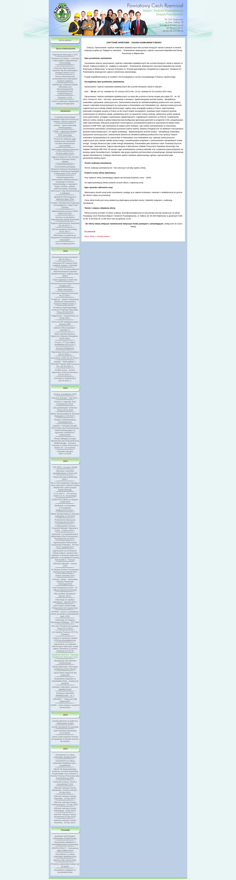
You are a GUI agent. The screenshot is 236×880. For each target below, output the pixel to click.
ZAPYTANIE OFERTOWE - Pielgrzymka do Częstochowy (65, 607)
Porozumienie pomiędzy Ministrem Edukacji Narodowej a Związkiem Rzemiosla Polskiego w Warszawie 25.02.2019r (65, 170)
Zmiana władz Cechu (65, 153)
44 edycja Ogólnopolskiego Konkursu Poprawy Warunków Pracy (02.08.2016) (65, 309)
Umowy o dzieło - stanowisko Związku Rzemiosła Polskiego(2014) (65, 581)
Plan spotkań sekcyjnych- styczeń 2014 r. (65, 595)
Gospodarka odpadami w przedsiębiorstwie (65, 871)
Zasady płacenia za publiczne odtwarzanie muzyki (65, 722)
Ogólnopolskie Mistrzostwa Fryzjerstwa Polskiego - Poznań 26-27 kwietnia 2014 (65, 544)
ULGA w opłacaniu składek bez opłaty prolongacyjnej (64, 102)
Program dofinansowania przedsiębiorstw (65, 421)
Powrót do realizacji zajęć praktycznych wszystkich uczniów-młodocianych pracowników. (65, 142)
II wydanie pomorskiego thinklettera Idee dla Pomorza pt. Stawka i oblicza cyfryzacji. (65, 119)
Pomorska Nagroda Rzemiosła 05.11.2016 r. (65, 294)
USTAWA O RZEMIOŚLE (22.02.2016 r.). (65, 379)
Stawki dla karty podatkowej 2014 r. (65, 478)
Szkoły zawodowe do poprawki (65, 727)
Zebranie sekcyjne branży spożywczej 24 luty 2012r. (65, 815)
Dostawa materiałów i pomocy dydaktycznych (65, 688)
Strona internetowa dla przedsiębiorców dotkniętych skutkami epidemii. (65, 78)
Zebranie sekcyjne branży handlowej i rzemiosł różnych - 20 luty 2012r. (65, 790)
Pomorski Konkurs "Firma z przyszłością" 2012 (65, 783)
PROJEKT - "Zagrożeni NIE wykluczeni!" (65, 700)
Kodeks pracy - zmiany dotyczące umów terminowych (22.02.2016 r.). (65, 372)
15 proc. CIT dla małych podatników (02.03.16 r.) (64, 343)
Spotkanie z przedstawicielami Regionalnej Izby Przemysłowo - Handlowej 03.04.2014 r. (65, 536)
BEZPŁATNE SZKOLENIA (65, 860)
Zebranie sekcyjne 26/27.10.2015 (65, 452)
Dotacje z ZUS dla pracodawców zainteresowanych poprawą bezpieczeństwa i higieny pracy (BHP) (65, 272)
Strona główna (65, 40)
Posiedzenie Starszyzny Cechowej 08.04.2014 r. (65, 521)
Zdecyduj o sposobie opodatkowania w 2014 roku (65, 472)
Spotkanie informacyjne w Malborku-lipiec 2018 (65, 198)
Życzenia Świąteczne (65, 348)
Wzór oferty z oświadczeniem (97, 236)
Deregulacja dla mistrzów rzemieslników (65, 662)
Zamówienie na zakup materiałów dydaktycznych (65, 756)
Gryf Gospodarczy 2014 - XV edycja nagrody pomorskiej (65, 589)
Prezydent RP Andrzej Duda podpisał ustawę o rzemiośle (65, 264)
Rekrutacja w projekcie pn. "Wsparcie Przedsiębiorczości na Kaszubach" (65, 237)
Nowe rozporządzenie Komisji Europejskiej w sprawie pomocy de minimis (65, 739)
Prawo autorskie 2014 (65, 575)
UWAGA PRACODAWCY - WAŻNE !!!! (64, 329)
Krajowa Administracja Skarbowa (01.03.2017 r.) (65, 224)
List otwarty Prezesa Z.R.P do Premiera (65, 633)
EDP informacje (65, 135)
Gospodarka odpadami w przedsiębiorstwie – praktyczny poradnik (65, 681)
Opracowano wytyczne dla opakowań (65, 674)
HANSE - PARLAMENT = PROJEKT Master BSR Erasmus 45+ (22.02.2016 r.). (65, 364)
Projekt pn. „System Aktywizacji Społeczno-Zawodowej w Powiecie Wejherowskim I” (65, 301)
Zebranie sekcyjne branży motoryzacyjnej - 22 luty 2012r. (65, 803)
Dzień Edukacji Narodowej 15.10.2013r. (65, 732)
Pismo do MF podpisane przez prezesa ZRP (65, 323)
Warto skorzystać (64, 289)
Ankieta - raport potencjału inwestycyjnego (65, 126)
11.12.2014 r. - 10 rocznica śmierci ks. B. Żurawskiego (65, 494)
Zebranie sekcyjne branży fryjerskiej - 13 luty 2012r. (65, 797)
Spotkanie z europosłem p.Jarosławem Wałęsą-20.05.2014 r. (64, 507)
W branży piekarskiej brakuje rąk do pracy (65, 865)
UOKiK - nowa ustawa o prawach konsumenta (65, 706)
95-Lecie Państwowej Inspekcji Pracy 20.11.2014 (65, 627)
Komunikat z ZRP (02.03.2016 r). (65, 358)
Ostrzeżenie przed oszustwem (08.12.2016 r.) (65, 258)
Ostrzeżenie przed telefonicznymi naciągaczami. (65, 284)
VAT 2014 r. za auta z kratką (65, 467)
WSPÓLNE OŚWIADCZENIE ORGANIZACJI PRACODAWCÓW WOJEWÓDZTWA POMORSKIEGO (65, 89)
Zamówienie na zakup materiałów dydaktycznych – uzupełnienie (65, 763)
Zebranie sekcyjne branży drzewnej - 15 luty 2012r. (65, 821)
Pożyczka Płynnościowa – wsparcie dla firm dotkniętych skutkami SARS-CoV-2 (65, 70)
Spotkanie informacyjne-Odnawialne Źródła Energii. (65, 837)
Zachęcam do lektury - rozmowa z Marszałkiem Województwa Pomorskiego (65, 60)
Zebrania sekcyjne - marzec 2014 (65, 564)
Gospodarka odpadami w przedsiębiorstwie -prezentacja (65, 843)
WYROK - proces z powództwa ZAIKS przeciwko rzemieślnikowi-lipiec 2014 (65, 614)
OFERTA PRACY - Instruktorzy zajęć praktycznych (65, 849)
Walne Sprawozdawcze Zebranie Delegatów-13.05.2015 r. (65, 415)
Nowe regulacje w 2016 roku (65, 280)
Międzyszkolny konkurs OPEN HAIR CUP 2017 (65, 212)
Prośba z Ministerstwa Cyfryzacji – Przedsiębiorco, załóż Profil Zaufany (65, 205)
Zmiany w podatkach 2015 (65, 394)
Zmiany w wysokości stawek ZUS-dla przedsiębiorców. (65, 639)
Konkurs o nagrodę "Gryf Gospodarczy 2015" (65, 403)
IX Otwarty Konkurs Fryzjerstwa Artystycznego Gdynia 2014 (65, 570)
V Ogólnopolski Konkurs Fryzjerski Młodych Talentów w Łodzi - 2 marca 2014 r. (65, 528)
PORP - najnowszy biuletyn (65, 131)
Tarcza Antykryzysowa (65, 243)
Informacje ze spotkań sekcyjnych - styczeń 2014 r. (65, 601)
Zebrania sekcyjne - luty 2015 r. (65, 398)
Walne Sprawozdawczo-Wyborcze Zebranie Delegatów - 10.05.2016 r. (65, 336)
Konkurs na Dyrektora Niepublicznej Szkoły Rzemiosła (65, 218)
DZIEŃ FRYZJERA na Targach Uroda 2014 (65, 500)
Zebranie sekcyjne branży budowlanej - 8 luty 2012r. (65, 809)
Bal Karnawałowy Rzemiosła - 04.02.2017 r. (65, 230)
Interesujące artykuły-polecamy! (65, 149)
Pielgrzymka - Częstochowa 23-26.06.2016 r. (65, 317)
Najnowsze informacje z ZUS (65, 54)
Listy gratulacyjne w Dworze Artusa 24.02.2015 (65, 409)
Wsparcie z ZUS (65, 97)
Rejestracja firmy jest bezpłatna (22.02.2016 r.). (65, 353)
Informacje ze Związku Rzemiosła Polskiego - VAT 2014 (65, 621)
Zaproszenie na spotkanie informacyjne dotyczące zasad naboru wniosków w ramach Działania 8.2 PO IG (65, 647)
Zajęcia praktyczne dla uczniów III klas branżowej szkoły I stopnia (65, 159)
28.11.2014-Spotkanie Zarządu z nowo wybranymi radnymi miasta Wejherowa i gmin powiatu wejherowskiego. (65, 486)
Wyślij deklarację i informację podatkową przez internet (65, 668)
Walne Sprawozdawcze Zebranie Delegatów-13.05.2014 (65, 515)
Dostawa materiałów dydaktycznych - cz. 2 (65, 694)
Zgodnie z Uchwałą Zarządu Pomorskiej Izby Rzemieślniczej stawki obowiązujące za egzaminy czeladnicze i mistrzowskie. (65, 430)
